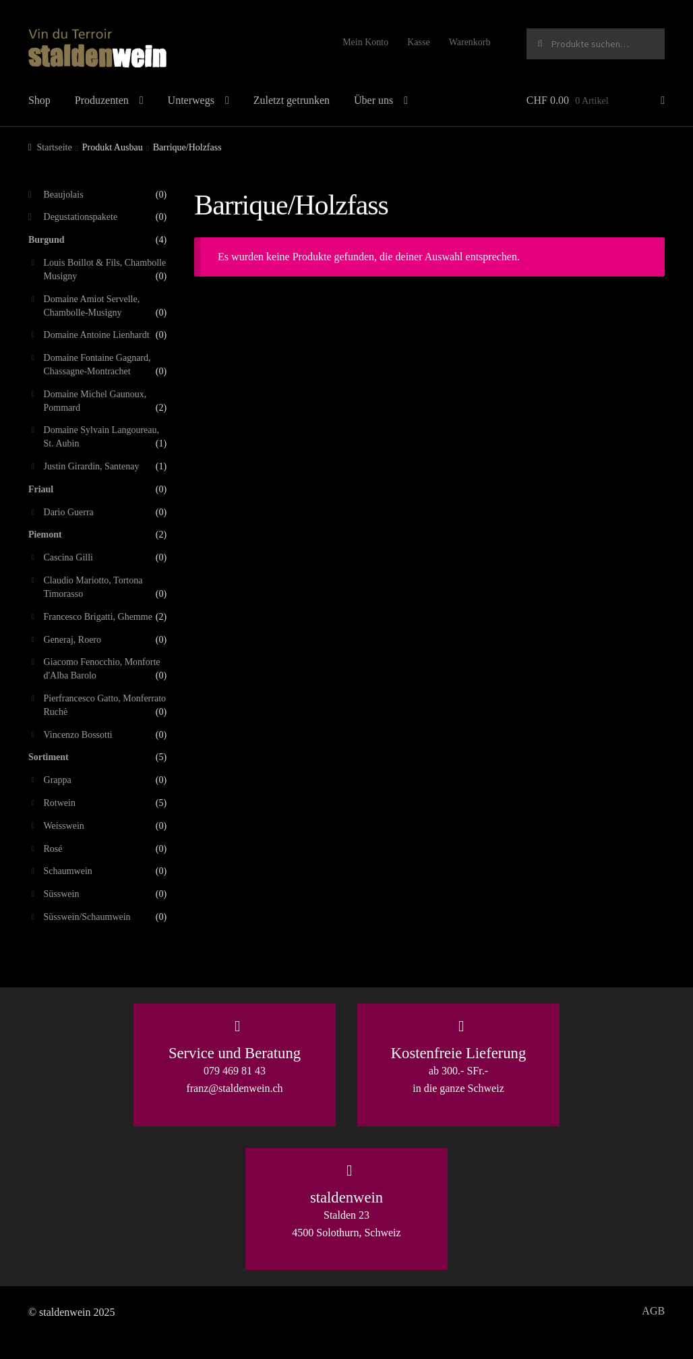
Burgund (46, 240)
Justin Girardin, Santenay (92, 466)
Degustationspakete (81, 217)
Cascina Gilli (69, 557)
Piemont (45, 534)
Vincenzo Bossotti (78, 735)
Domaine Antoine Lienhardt (97, 335)
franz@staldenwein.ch (234, 1088)
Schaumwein (68, 871)
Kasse (418, 42)
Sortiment (48, 757)
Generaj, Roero (73, 640)
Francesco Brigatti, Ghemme (98, 617)
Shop (39, 100)
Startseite (54, 147)
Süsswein (62, 894)
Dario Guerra (69, 512)
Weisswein (64, 826)
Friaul (40, 489)
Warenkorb (470, 42)
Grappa (57, 780)
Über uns (373, 100)
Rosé (53, 849)
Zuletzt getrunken (291, 100)
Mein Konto (365, 42)
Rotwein (60, 803)
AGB (653, 1311)
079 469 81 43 (235, 1070)
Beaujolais (64, 195)
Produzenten (102, 100)
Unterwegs (191, 100)
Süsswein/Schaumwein (87, 917)
